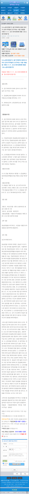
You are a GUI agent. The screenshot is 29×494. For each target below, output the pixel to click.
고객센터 (16, 13)
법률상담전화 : (10, 53)
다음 (25, 473)
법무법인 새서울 (14, 5)
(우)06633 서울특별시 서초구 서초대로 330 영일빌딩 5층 (14, 482)
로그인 (8, 478)
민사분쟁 (16, 10)
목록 (14, 470)
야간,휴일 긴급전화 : (13, 56)
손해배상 (3, 10)
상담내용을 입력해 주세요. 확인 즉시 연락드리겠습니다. (18, 456)
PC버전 (20, 478)
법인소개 (3, 7)
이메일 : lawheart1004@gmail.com (14, 486)
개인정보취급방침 (24, 480)
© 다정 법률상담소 (15, 480)
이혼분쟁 (16, 7)
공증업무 (9, 7)
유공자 (9, 10)
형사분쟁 (22, 10)
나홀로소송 (9, 13)
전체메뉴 (22, 13)
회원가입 (14, 478)
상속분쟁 (22, 7)
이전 (17, 473)
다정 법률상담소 (14, 2)
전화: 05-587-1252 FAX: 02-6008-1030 (14, 484)
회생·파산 (3, 13)
